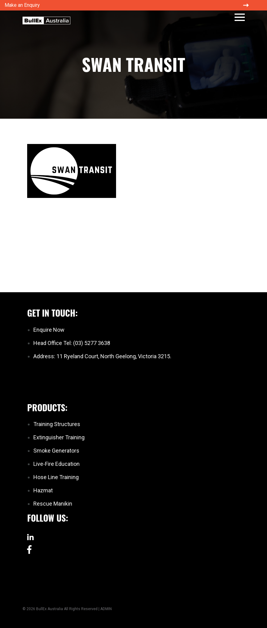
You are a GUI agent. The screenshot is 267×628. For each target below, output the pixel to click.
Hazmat (43, 490)
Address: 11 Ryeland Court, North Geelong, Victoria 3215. (102, 356)
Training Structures (56, 424)
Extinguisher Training (59, 437)
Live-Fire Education (56, 464)
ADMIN (106, 609)
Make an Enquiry (22, 5)
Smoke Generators (56, 450)
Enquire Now (49, 329)
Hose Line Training (56, 477)
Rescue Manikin (52, 503)
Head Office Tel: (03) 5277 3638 (71, 343)
